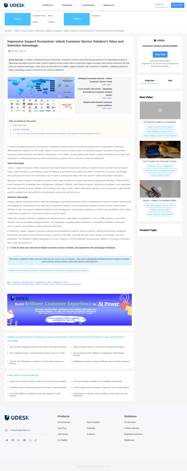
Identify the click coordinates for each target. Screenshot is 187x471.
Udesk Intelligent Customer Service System (160, 136)
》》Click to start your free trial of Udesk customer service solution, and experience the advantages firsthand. (57, 134)
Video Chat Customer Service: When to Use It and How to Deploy (38, 381)
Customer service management (160, 166)
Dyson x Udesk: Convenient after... (160, 200)
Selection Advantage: (21, 129)
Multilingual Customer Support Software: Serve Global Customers (101, 361)
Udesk (16, 30)
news (23, 30)
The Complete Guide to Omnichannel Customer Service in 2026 (37, 353)
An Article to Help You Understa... (160, 122)
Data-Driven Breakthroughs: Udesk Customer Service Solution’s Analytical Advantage (46, 284)
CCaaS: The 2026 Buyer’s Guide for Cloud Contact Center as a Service (36, 362)
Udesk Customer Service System (160, 127)
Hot (170, 80)
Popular (149, 80)
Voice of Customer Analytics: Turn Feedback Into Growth (97, 381)
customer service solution (18, 270)
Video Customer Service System (160, 214)
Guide (30, 30)
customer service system (78, 270)
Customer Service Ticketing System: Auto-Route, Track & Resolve (38, 387)
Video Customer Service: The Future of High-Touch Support (99, 347)
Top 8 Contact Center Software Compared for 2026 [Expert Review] (98, 354)
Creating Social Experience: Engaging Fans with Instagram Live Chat (40, 282)
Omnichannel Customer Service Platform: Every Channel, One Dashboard (100, 394)
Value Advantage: (20, 125)
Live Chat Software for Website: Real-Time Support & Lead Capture (35, 394)
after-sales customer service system (160, 205)
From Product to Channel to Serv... (160, 161)
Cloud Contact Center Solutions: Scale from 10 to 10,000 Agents (101, 387)
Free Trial (178, 5)
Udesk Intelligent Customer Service (160, 131)
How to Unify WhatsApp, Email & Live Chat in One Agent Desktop (38, 347)
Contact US (159, 4)
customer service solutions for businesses (48, 270)
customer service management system (160, 170)
